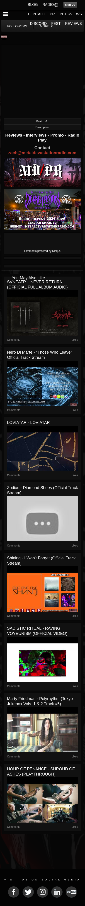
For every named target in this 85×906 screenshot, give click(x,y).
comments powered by (42, 251)
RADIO (48, 5)
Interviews (37, 135)
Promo (57, 135)
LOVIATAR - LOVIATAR (28, 422)
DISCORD (38, 24)
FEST (56, 24)
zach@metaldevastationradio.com (42, 152)
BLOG (33, 5)
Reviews (14, 135)
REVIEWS (73, 24)
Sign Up (70, 4)
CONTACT (36, 14)
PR (52, 14)
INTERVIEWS (70, 14)
